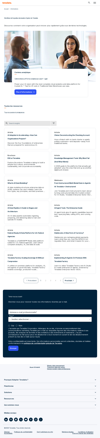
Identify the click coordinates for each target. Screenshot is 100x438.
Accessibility (8, 433)
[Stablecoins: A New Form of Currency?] (73, 237)
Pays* (11, 316)
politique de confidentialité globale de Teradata (43, 343)
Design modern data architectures (58, 368)
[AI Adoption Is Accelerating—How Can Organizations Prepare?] (26, 138)
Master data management (55, 365)
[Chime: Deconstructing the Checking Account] (73, 138)
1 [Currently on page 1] (40, 280)
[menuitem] (31, 280)
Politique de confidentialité (23, 432)
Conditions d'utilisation (85, 432)
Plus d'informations (24, 92)
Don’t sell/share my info (45, 432)
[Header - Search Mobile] (89, 3)
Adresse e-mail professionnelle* (23, 312)
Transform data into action (56, 367)
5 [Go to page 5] (60, 280)
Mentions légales (68, 432)
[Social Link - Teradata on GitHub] (11, 419)
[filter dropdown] (54, 123)
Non (20, 325)
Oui (12, 325)
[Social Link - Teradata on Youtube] (26, 419)
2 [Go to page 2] (45, 280)
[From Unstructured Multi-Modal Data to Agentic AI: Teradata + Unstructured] (73, 187)
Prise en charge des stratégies (82, 433)
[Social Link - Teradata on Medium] (16, 419)
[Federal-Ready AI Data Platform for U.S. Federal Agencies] (26, 237)
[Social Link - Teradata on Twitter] (21, 419)
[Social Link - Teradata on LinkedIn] (6, 419)
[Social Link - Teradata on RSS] (41, 419)
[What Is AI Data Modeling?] (26, 187)
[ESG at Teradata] (26, 162)
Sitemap (7, 432)
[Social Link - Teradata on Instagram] (36, 419)
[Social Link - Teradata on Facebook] (31, 419)
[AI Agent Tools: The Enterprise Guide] (73, 212)
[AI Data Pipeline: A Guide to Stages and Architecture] (26, 212)
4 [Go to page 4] (55, 280)
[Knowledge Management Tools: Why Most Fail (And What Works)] (73, 162)
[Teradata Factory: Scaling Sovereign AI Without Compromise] (26, 262)
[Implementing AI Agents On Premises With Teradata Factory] (73, 262)
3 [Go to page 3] (50, 280)
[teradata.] (7, 3)
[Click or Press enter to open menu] (95, 3)
